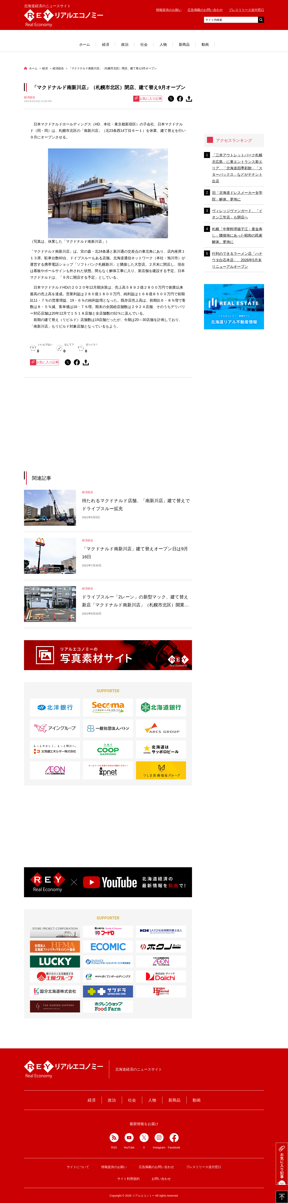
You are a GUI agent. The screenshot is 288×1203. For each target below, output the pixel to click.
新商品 (184, 45)
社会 (144, 45)
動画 (205, 45)
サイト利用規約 (128, 1178)
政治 (124, 45)
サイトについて (78, 1167)
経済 (105, 45)
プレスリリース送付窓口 (246, 10)
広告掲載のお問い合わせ (205, 10)
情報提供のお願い (169, 10)
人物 (163, 45)
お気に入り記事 (147, 98)
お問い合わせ (161, 1178)
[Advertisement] (71, 429)
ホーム (84, 45)
